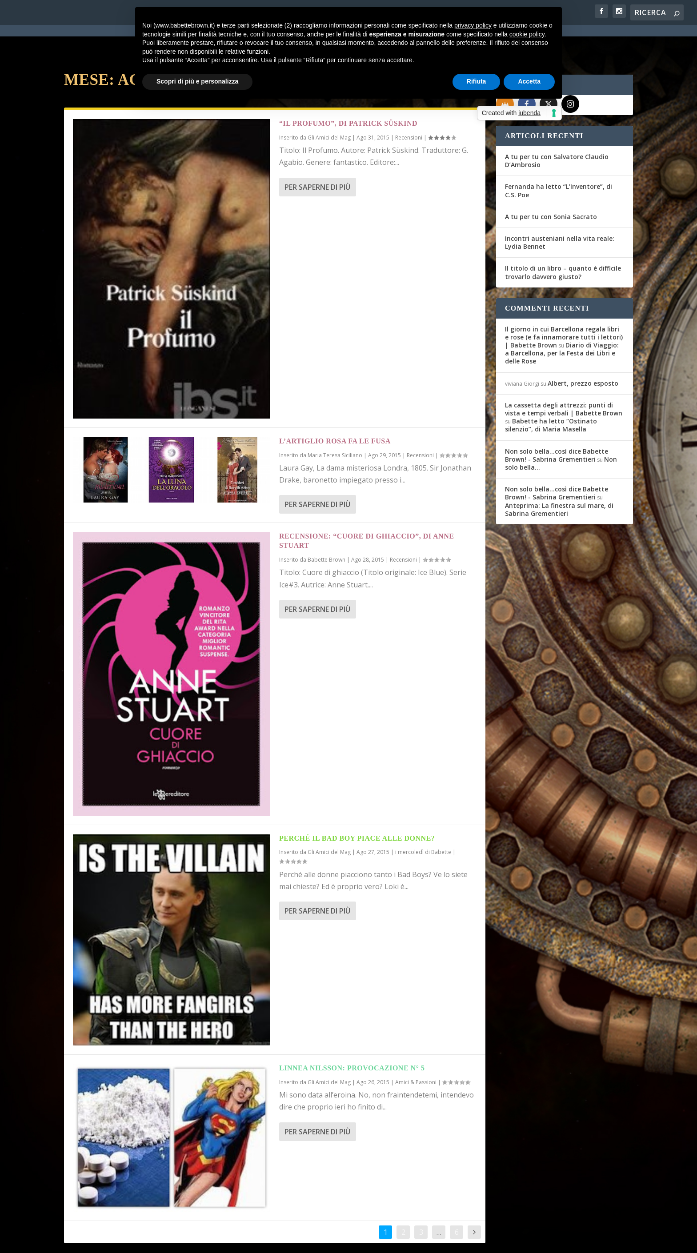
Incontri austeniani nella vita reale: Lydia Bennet (559, 210)
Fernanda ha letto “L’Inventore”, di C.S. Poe (558, 158)
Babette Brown (326, 527)
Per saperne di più (317, 155)
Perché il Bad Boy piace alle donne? (357, 806)
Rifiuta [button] (476, 81)
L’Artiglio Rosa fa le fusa (335, 409)
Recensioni (420, 423)
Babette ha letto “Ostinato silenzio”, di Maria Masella (551, 393)
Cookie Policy (310, 1240)
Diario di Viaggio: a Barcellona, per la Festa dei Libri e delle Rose (562, 321)
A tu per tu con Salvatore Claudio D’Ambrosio (557, 128)
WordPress (220, 1241)
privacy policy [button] (473, 25)
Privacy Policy (263, 1240)
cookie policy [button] (527, 34)
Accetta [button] (529, 81)
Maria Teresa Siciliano (335, 423)
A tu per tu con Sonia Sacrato (551, 184)
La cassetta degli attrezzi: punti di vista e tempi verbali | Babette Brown (563, 377)
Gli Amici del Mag (329, 820)
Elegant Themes (130, 1241)
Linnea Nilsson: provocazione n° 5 (352, 1036)
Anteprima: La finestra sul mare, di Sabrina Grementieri (559, 477)
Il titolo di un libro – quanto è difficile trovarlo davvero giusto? (563, 240)
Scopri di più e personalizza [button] (197, 81)
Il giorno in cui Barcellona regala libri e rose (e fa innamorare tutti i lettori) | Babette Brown (564, 305)
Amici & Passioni (416, 1050)
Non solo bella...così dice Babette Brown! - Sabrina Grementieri (556, 423)
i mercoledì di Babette (423, 820)
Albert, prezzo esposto (583, 351)
